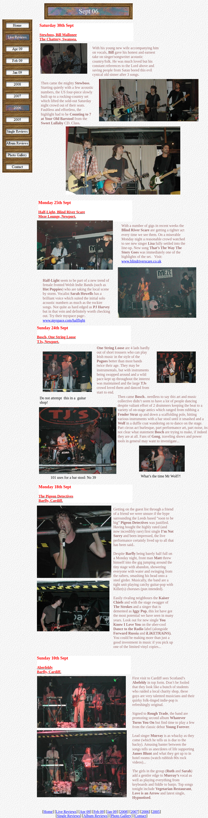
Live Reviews (66, 812)
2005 (156, 812)
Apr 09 (85, 812)
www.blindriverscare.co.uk (141, 261)
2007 (134, 812)
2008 (123, 812)
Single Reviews (68, 816)
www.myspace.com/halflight (64, 320)
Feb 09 (98, 812)
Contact (140, 816)
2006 (145, 812)
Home (48, 812)
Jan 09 (112, 812)
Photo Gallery (121, 816)
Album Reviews (95, 816)
